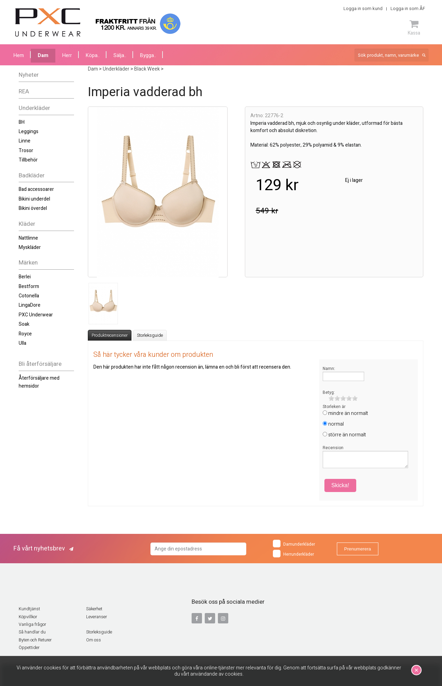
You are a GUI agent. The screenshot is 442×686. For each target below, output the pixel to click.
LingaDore (29, 305)
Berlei (25, 276)
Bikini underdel (34, 199)
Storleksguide (150, 335)
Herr (67, 55)
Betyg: (329, 392)
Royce (25, 333)
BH (22, 122)
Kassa (414, 27)
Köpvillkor (28, 617)
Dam (43, 55)
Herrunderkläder (293, 553)
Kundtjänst (29, 609)
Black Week (147, 69)
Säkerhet (94, 609)
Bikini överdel (33, 208)
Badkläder (32, 175)
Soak (24, 324)
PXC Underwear (36, 314)
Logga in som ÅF (407, 8)
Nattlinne (28, 238)
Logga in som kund (363, 8)
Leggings (28, 131)
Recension (333, 448)
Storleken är (334, 407)
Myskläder (30, 247)
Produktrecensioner (110, 335)
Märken (28, 262)
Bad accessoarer (36, 189)
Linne (24, 141)
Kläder (27, 224)
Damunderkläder (294, 543)
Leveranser (96, 617)
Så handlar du (32, 632)
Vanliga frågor (32, 624)
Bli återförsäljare (40, 364)
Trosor (26, 150)
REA (24, 91)
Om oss (93, 640)
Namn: (329, 368)
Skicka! (340, 485)
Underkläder (34, 108)
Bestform (29, 286)
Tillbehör (28, 160)
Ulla (22, 343)
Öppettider (29, 648)
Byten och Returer (35, 640)
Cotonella (29, 295)
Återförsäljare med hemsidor (39, 381)
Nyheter (29, 75)
